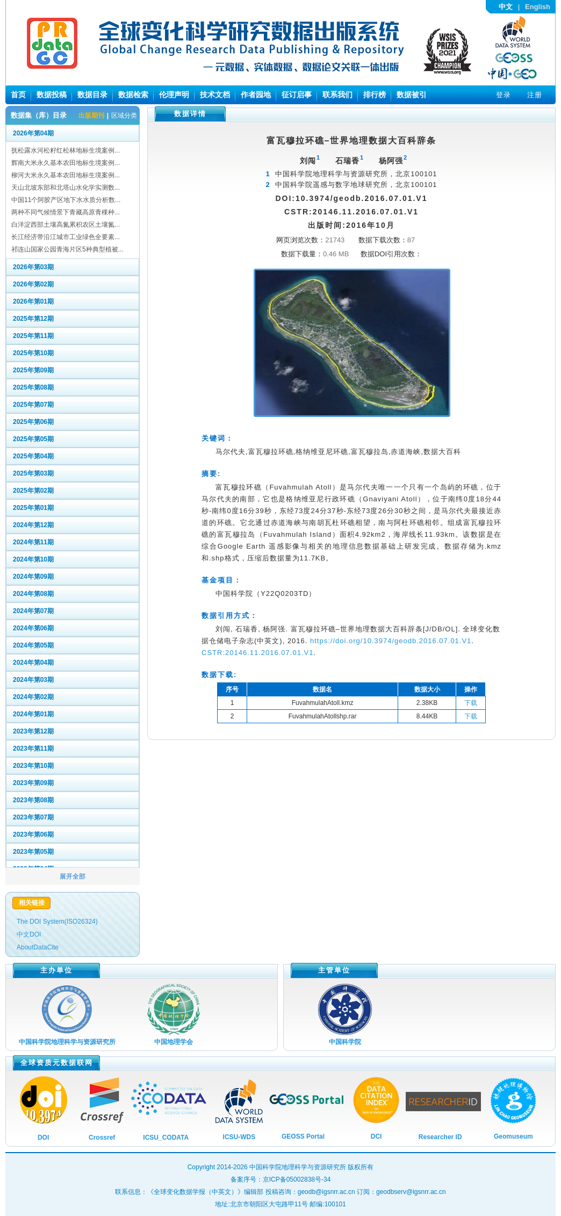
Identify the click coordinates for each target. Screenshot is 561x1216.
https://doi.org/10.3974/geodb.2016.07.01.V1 (390, 641)
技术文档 (215, 94)
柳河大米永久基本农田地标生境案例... (65, 175)
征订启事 (297, 94)
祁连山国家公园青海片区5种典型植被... (67, 249)
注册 (534, 95)
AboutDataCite (38, 947)
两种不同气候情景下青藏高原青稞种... (65, 212)
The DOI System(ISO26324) (57, 921)
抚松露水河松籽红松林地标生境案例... (65, 150)
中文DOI (29, 934)
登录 (503, 95)
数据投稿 (52, 94)
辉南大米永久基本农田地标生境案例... (65, 163)
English (537, 7)
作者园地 (256, 94)
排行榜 (374, 94)
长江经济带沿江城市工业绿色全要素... (65, 237)
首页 (18, 94)
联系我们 (337, 94)
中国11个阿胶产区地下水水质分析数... (65, 200)
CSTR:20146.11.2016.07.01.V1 (257, 653)
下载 (470, 703)
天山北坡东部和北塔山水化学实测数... (65, 187)
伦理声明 (174, 94)
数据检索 (133, 94)
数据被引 (412, 94)
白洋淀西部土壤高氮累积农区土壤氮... (65, 224)
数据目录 (92, 94)
